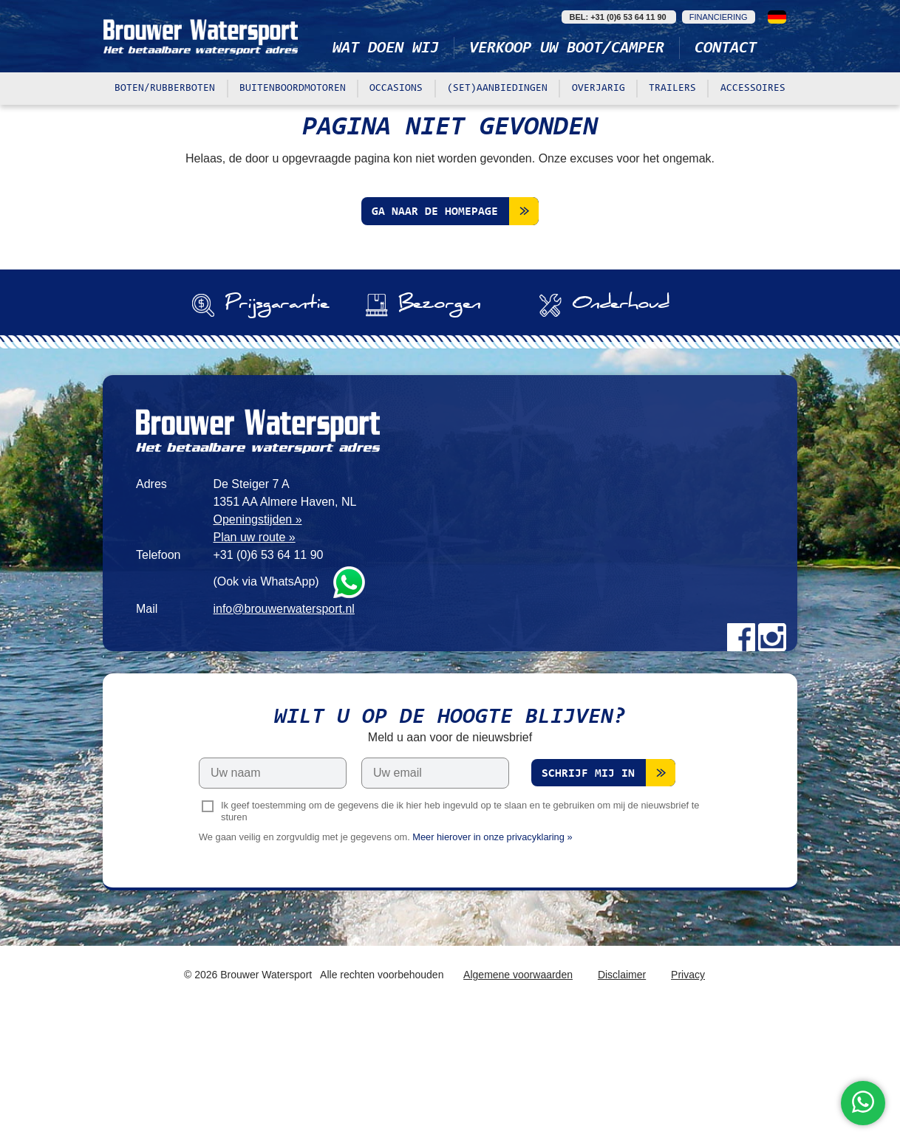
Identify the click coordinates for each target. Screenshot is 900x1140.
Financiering (718, 17)
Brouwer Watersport (202, 36)
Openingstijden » (257, 644)
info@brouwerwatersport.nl (283, 733)
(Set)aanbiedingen (497, 88)
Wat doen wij (386, 49)
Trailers (672, 88)
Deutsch (777, 17)
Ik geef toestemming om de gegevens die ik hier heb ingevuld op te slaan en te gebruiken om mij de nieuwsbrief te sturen (460, 936)
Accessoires (752, 88)
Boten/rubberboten (165, 88)
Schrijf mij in (588, 899)
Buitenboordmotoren (292, 88)
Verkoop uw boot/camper (566, 49)
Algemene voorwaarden (518, 1100)
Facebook (741, 762)
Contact (726, 49)
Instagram (772, 762)
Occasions (396, 88)
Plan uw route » (254, 662)
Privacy (688, 1100)
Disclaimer (622, 1100)
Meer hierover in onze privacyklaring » (492, 962)
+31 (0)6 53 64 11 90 (268, 679)
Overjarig (598, 88)
